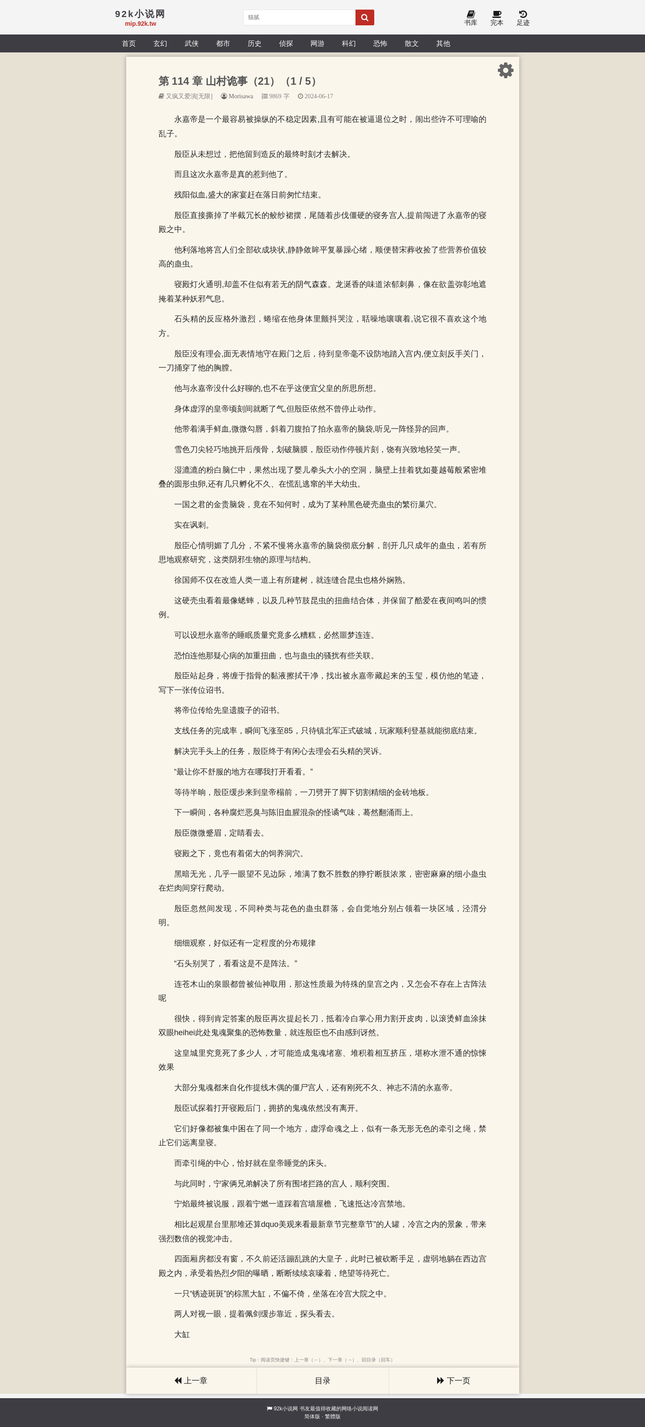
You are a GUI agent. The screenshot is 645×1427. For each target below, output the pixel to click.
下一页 (453, 1380)
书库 (470, 18)
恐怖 (380, 43)
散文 (412, 43)
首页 (129, 43)
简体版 (312, 1416)
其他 (443, 43)
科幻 (349, 43)
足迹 (523, 18)
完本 (497, 18)
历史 (255, 43)
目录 (323, 1380)
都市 (223, 43)
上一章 (190, 1380)
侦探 (286, 43)
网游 (317, 43)
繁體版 (333, 1416)
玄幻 (160, 43)
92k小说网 (286, 1409)
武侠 (192, 43)
